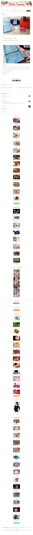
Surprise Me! (16, 395)
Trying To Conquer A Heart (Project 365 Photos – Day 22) (24, 87)
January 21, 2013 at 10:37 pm (6, 101)
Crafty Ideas (18, 527)
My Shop (16, 528)
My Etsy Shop (16, 309)
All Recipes (16, 203)
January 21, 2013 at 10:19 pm (6, 96)
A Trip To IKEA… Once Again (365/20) (7, 87)
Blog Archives (15, 527)
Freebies (18, 530)
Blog (9, 527)
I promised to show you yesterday (11, 38)
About (11, 527)
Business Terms (29, 527)
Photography (21, 527)
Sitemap (26, 527)
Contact (13, 527)
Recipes (24, 527)
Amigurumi (15, 530)
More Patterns (16, 522)
